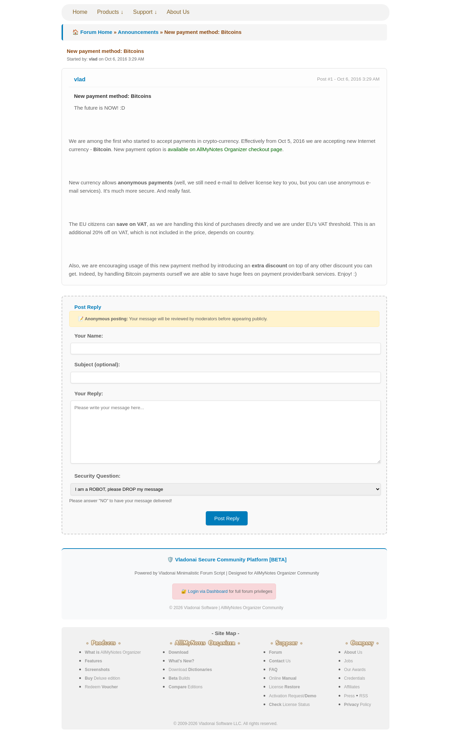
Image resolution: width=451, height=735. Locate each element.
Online (282, 678)
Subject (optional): (97, 364)
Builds (179, 678)
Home (80, 12)
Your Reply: (88, 393)
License (284, 687)
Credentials (354, 678)
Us (280, 661)
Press (349, 695)
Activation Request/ (292, 695)
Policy (357, 704)
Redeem (101, 687)
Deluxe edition (102, 678)
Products (108, 12)
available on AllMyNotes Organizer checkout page (225, 149)
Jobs (348, 661)
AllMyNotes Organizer (113, 652)
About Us (178, 12)
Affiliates (352, 687)
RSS (363, 695)
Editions (185, 687)
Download (190, 669)
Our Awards (355, 669)
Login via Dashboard (208, 591)
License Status (289, 704)
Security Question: (97, 476)
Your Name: (88, 336)
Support (143, 12)
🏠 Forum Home (92, 32)
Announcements (138, 32)
